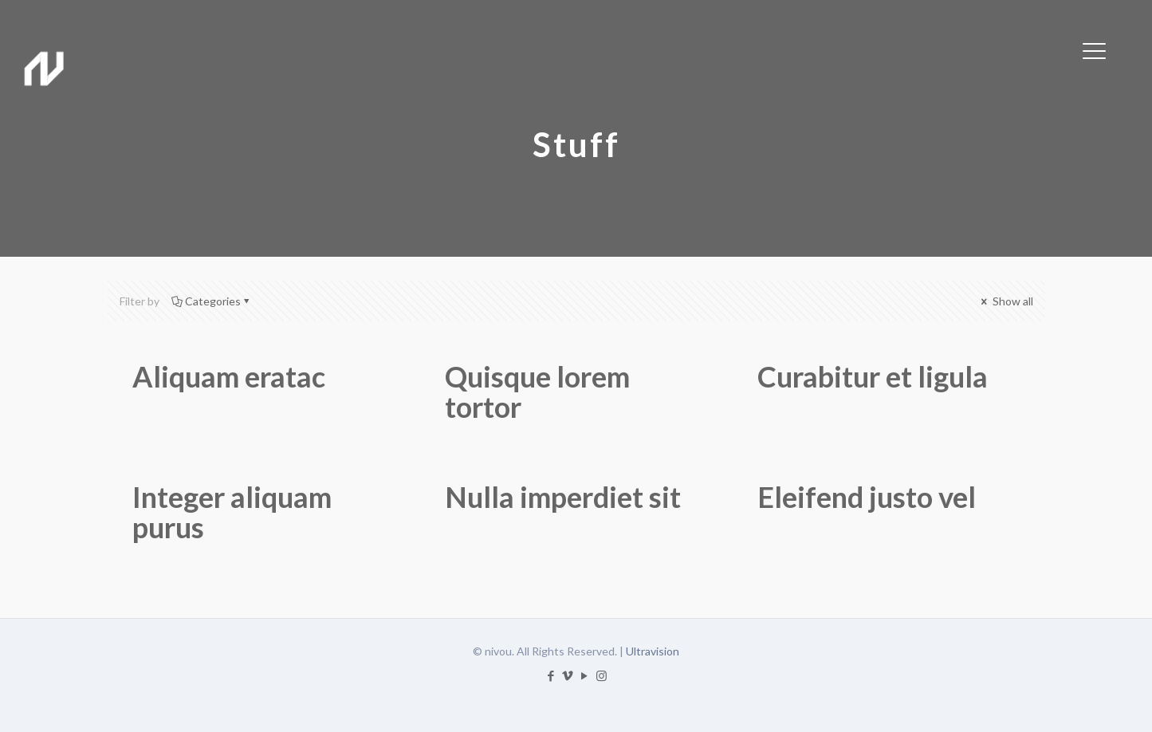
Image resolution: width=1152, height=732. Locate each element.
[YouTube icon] (585, 675)
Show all (1006, 301)
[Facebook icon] (551, 675)
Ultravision (652, 651)
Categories (211, 301)
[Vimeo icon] (568, 675)
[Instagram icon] (601, 675)
